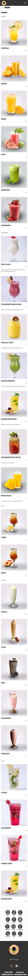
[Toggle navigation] (25, 3)
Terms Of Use (20, 972)
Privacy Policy (8, 972)
